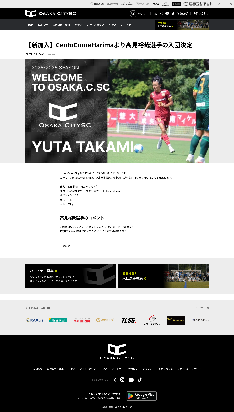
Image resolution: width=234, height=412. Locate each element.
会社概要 (133, 368)
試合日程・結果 (61, 24)
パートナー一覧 (225, 3)
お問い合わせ (201, 13)
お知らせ (43, 24)
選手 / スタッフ (95, 24)
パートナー (127, 24)
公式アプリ (139, 14)
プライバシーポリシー (189, 368)
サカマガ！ (148, 368)
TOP (30, 24)
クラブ (78, 24)
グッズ (112, 24)
